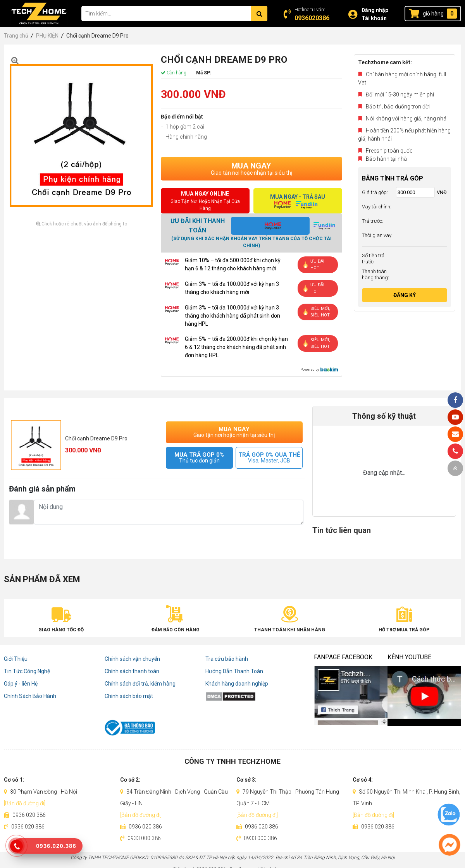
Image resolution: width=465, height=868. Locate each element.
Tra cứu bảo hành (226, 659)
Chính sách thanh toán (132, 671)
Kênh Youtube (409, 657)
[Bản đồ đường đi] (24, 803)
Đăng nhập (375, 10)
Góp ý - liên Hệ (21, 684)
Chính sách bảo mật (129, 696)
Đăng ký (404, 295)
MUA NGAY (251, 168)
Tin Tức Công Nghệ (27, 671)
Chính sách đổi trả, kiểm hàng (140, 684)
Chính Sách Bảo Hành (30, 696)
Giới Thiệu (16, 659)
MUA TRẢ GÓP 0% (199, 457)
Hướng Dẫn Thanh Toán (234, 671)
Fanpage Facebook (343, 657)
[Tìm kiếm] (259, 13)
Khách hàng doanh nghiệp (236, 684)
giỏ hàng (433, 13)
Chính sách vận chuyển (132, 659)
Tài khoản (374, 18)
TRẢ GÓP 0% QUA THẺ (269, 457)
